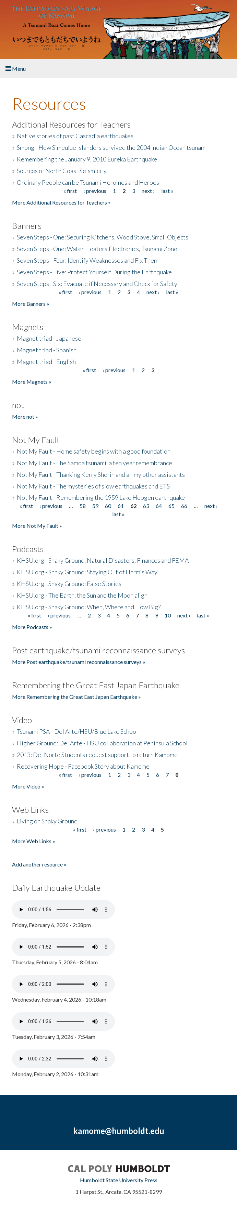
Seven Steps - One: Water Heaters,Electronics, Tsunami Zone (97, 248)
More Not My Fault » (37, 525)
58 (83, 506)
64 (159, 506)
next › (148, 190)
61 (121, 506)
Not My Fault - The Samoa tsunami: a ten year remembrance (94, 463)
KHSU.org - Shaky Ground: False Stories (69, 583)
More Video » (28, 786)
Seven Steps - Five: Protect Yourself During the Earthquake (94, 272)
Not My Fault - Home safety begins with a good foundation (93, 451)
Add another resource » (39, 864)
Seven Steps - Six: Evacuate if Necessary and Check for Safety (97, 283)
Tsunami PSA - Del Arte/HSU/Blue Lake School (77, 731)
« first (70, 190)
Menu (15, 68)
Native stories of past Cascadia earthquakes (75, 136)
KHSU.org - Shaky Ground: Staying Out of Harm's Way (87, 572)
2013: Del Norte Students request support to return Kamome (97, 754)
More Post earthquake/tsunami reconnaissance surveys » (78, 661)
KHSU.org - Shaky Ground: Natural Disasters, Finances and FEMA (103, 560)
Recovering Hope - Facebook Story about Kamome (83, 766)
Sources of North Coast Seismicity (62, 170)
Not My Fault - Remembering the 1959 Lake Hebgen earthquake (101, 497)
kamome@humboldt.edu (118, 1131)
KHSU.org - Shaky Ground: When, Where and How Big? (89, 607)
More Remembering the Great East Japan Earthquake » (76, 696)
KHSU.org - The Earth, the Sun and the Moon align (82, 595)
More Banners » (30, 303)
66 (184, 506)
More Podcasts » (32, 627)
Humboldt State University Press (118, 1180)
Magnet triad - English (46, 361)
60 (108, 506)
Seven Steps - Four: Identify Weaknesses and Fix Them (87, 260)
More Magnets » (31, 381)
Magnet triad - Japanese (49, 338)
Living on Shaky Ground (47, 821)
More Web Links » (33, 841)
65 (171, 506)
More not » (25, 416)
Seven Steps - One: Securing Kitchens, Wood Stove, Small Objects (102, 237)
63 (146, 506)
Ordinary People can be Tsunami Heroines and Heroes (88, 182)
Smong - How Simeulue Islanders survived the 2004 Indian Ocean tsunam (111, 147)
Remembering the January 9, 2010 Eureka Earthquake (87, 159)
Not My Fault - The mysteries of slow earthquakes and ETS (93, 486)
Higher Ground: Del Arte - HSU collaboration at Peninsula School (102, 743)
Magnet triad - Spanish (46, 350)
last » (167, 190)
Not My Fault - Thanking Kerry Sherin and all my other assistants (101, 474)
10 (168, 615)
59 (95, 506)
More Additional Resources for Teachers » (61, 202)
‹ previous (94, 190)
